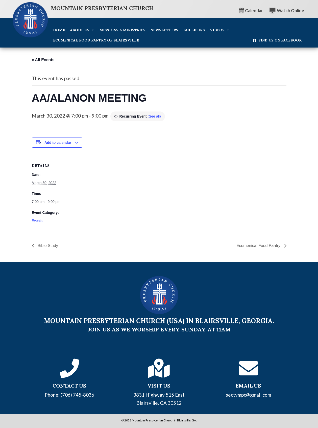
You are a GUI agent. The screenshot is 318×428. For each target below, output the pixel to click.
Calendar (251, 10)
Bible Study (47, 245)
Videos (220, 30)
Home (59, 30)
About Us (82, 30)
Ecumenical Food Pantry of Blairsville (96, 40)
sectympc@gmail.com (248, 395)
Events (37, 221)
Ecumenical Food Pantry (259, 245)
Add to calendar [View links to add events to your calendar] (57, 143)
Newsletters (164, 30)
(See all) (154, 116)
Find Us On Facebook (280, 40)
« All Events (43, 60)
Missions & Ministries (122, 30)
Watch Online (286, 10)
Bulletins (194, 30)
